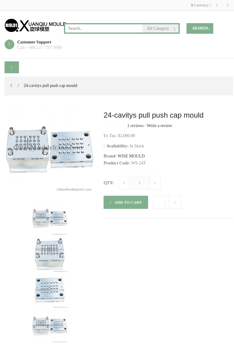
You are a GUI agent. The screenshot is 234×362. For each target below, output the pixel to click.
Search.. (201, 28)
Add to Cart (126, 202)
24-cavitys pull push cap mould (50, 85)
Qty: (109, 183)
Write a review (159, 125)
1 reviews (135, 125)
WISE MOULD (131, 156)
